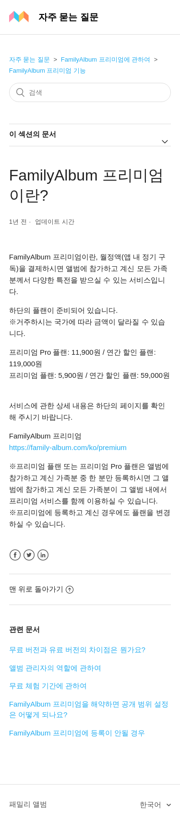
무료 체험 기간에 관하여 (48, 686)
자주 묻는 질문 (29, 59)
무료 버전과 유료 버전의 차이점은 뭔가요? (77, 649)
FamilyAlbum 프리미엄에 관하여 (105, 59)
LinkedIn (43, 555)
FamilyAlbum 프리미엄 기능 (47, 70)
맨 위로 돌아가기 (41, 589)
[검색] (90, 92)
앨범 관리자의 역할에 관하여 (55, 668)
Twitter (29, 555)
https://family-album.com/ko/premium (68, 447)
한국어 (151, 804)
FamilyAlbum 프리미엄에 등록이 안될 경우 (77, 733)
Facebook (15, 555)
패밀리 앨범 (28, 804)
